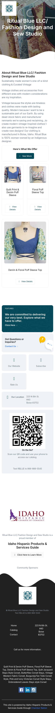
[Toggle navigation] (50, 8)
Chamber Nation (39, 708)
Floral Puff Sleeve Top (38, 191)
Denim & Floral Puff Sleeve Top (25, 270)
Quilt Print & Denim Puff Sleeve (12, 192)
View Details (13, 208)
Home (14, 625)
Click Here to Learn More (27, 555)
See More (25, 156)
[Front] (10, 8)
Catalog (13, 630)
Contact (14, 634)
